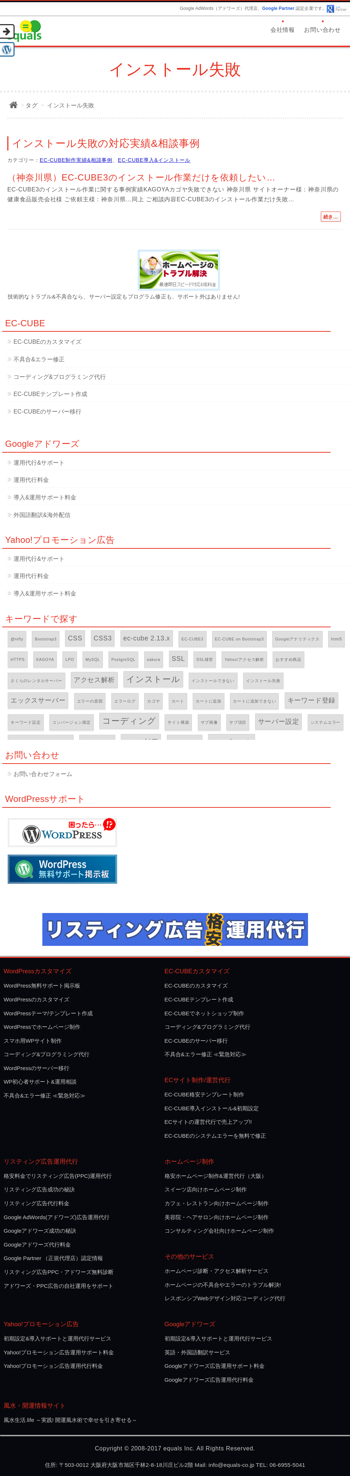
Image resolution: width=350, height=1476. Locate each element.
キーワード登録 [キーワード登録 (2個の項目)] (312, 700)
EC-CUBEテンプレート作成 (50, 394)
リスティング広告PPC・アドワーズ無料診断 (59, 1272)
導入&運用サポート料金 (45, 497)
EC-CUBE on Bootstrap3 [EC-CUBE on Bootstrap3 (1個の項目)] (239, 639)
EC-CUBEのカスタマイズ (47, 342)
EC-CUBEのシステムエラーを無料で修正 (215, 1136)
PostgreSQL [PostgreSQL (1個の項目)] (123, 659)
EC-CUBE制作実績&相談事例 (76, 160)
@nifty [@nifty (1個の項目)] (17, 639)
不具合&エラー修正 (39, 359)
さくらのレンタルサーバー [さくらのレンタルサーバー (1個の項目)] (36, 680)
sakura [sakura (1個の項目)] (154, 659)
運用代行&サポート (39, 463)
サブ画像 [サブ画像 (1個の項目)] (209, 722)
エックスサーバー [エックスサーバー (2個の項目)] (38, 700)
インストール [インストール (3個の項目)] (153, 679)
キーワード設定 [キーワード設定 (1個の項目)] (26, 722)
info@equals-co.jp (231, 1465)
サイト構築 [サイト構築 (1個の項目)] (178, 722)
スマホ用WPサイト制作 (33, 1041)
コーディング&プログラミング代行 (60, 377)
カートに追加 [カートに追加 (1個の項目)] (209, 701)
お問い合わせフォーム (43, 774)
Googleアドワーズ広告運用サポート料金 (215, 1366)
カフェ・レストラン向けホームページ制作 (217, 1203)
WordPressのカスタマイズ (36, 999)
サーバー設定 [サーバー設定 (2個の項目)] (278, 721)
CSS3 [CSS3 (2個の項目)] (103, 638)
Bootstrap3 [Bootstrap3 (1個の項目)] (46, 639)
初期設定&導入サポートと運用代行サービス (57, 1338)
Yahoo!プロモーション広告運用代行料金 (53, 1366)
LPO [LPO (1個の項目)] (69, 659)
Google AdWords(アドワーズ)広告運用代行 (56, 1217)
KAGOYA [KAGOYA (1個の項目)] (45, 659)
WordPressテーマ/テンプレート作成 (48, 1013)
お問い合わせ (322, 30)
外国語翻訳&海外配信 (42, 515)
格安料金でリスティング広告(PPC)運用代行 (58, 1176)
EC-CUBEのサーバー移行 (47, 411)
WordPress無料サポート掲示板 (42, 985)
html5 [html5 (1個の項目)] (336, 639)
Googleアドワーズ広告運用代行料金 (209, 1380)
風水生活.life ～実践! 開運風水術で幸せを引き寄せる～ (70, 1420)
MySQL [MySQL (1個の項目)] (92, 659)
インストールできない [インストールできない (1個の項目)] (213, 680)
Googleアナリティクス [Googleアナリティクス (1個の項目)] (297, 639)
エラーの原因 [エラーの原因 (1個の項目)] (90, 701)
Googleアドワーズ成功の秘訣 (40, 1231)
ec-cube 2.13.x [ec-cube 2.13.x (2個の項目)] (146, 638)
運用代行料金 (31, 480)
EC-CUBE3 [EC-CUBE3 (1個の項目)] (192, 639)
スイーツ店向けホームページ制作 (206, 1189)
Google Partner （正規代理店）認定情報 (53, 1258)
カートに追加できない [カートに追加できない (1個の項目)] (254, 701)
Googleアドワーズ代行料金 (37, 1244)
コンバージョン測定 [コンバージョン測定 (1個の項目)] (71, 722)
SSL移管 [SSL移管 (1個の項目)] (204, 659)
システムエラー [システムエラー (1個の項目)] (326, 722)
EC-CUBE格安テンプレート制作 (204, 1094)
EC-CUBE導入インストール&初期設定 (212, 1108)
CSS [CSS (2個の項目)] (75, 638)
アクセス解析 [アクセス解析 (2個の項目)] (94, 680)
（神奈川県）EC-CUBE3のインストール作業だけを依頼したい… (141, 177)
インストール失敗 (70, 105)
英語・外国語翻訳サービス (197, 1352)
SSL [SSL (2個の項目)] (178, 658)
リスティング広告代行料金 (36, 1203)
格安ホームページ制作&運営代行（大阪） (216, 1176)
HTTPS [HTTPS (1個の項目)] (18, 659)
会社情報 (282, 30)
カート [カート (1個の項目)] (178, 701)
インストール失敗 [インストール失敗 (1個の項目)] (263, 680)
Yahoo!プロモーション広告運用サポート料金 (59, 1352)
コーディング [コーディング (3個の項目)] (129, 721)
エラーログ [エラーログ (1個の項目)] (125, 701)
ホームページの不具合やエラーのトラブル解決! (223, 1285)
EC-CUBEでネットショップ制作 (204, 1013)
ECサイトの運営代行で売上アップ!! (208, 1122)
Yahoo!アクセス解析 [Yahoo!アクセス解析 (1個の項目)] (244, 659)
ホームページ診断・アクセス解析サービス (217, 1271)
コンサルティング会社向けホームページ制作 (219, 1231)
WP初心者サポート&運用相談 (40, 1082)
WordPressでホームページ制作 (42, 1027)
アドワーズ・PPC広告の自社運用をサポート (59, 1286)
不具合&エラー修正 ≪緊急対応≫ (44, 1095)
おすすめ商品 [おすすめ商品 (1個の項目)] (288, 659)
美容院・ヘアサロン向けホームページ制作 (217, 1217)
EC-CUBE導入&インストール (154, 160)
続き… (330, 217)
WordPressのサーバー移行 (36, 1068)
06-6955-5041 (287, 1465)
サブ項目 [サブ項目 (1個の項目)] (237, 722)
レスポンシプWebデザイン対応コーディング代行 (225, 1298)
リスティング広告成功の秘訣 (39, 1189)
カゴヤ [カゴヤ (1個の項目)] (153, 701)
